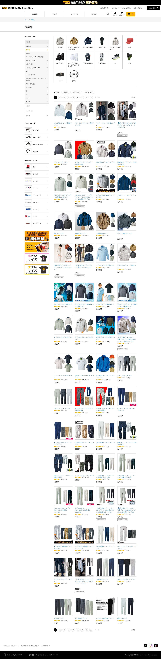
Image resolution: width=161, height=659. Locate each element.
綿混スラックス (122, 618)
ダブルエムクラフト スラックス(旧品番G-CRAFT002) (105, 476)
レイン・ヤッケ (60, 63)
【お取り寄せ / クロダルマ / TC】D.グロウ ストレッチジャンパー (63, 267)
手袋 (129, 63)
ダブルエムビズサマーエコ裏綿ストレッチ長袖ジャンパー (126, 305)
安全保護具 (101, 63)
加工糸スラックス (59, 618)
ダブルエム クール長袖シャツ (105, 265)
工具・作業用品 (88, 63)
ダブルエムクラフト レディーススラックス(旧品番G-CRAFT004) (62, 510)
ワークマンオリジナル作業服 (73, 48)
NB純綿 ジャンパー (80, 233)
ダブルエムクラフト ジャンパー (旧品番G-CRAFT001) (62, 196)
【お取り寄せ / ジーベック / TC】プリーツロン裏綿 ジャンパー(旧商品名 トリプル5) (84, 197)
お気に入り (122, 14)
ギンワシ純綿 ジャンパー (124, 233)
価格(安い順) (76, 92)
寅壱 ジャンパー (58, 233)
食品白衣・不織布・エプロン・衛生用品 (73, 65)
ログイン (115, 14)
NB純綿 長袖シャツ (102, 233)
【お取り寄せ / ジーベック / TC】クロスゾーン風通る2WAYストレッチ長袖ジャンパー (126, 339)
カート (130, 14)
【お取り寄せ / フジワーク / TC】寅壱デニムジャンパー (83, 266)
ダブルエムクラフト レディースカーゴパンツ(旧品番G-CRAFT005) (84, 510)
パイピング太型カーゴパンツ (105, 618)
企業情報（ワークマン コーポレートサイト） (42, 655)
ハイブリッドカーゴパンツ (62, 408)
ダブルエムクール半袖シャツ (105, 304)
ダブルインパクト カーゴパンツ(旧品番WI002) (105, 409)
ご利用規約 (45, 646)
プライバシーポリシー (10, 646)
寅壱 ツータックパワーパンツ (126, 579)
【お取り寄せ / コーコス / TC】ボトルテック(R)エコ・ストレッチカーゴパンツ (84, 581)
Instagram (150, 645)
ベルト (60, 81)
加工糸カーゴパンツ (81, 618)
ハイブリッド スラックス (124, 375)
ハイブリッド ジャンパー (61, 162)
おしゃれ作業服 (88, 47)
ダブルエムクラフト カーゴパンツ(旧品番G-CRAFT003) (126, 476)
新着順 (65, 92)
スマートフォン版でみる (14, 655)
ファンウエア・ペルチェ (115, 48)
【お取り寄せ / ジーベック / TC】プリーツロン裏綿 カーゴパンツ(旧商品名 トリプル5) (126, 510)
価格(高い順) (88, 92)
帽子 (129, 47)
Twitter (145, 645)
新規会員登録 (104, 8)
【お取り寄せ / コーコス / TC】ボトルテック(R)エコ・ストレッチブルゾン (126, 125)
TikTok (156, 645)
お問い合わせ (138, 8)
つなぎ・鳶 (101, 47)
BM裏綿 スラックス (102, 579)
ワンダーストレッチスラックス (84, 475)
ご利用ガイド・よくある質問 (121, 8)
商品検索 (107, 14)
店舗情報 (152, 8)
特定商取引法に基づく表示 (29, 646)
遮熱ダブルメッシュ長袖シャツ (63, 304)
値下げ (74, 81)
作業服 (60, 47)
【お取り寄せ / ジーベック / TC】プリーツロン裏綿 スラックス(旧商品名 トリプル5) (105, 510)
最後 (99, 97)
